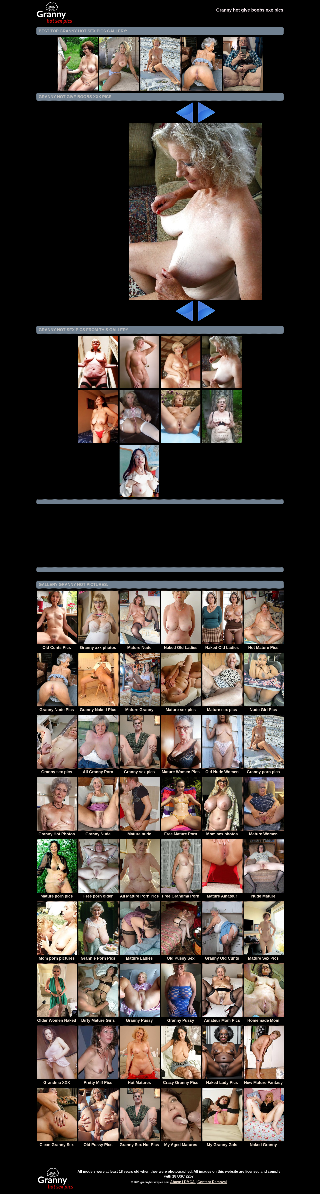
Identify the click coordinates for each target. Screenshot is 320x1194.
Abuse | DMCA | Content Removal (198, 1182)
